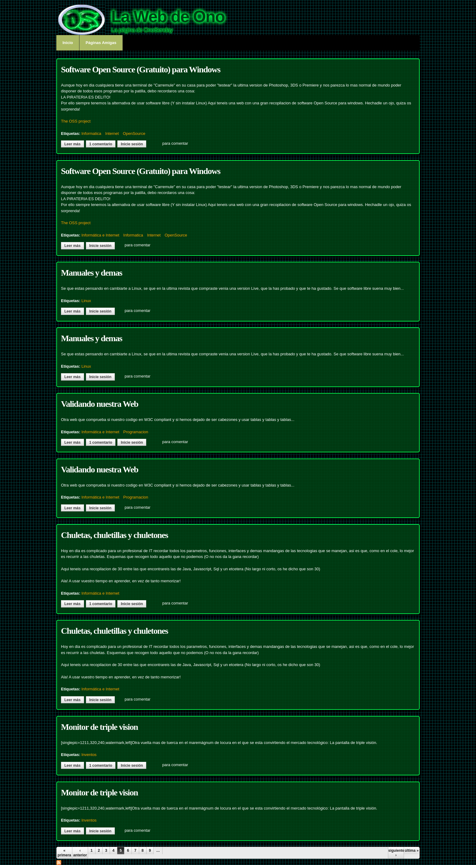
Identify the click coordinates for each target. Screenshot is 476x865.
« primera (64, 852)
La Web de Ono (168, 16)
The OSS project (76, 121)
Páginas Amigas (101, 42)
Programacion (135, 432)
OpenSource (134, 133)
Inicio (68, 42)
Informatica (91, 133)
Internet (112, 133)
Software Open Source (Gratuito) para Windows (140, 69)
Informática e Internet (100, 235)
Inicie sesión (132, 144)
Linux (86, 300)
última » (411, 850)
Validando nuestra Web (99, 404)
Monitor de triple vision (99, 727)
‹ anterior (80, 852)
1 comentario (100, 144)
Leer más (74, 144)
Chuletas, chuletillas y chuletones (114, 535)
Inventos (88, 754)
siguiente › (396, 852)
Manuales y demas (91, 272)
